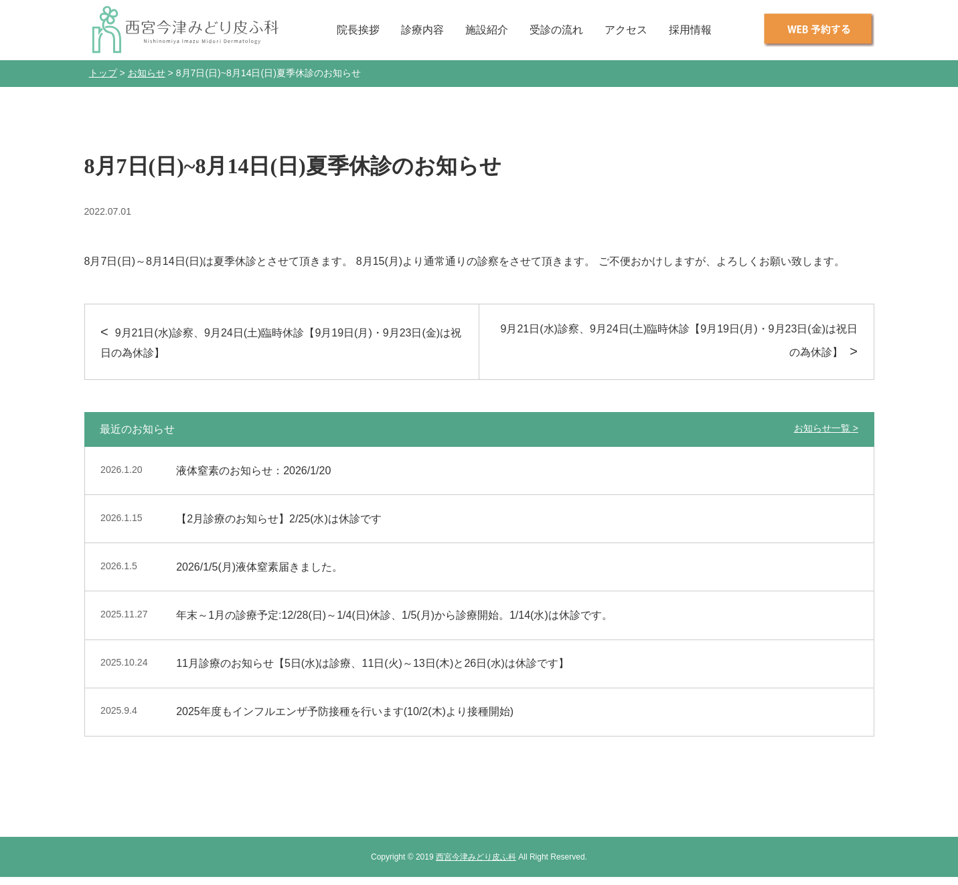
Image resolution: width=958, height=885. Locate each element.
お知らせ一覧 (822, 428)
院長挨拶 (358, 29)
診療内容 (422, 29)
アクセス (626, 29)
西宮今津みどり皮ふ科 (476, 857)
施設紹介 (486, 29)
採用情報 (690, 29)
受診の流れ (556, 29)
